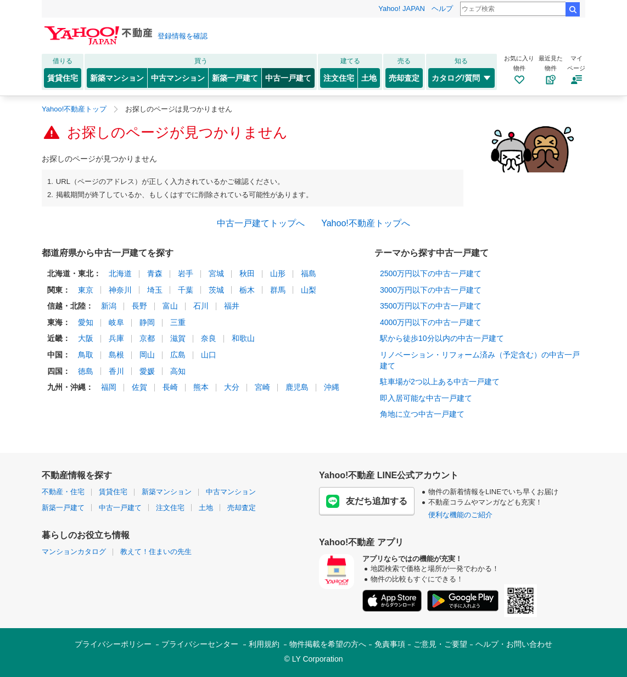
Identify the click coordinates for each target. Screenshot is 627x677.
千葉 (185, 290)
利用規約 (264, 644)
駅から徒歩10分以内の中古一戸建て (442, 338)
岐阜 (116, 322)
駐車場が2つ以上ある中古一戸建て (440, 381)
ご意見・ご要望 (440, 644)
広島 (178, 354)
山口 (208, 354)
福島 (308, 273)
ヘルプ (442, 8)
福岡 (108, 387)
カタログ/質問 (461, 78)
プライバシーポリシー (113, 644)
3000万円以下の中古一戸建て (431, 290)
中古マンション (178, 78)
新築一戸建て (235, 78)
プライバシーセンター (199, 644)
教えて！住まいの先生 (156, 551)
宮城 (216, 273)
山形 (277, 273)
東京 (85, 290)
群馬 (277, 290)
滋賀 (178, 338)
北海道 (120, 273)
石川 (201, 305)
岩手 (185, 273)
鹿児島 (297, 387)
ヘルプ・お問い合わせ (513, 644)
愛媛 (147, 371)
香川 (116, 371)
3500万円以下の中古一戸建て (431, 305)
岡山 (147, 354)
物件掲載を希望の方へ (327, 644)
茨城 (216, 290)
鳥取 (85, 354)
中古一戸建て (288, 78)
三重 (178, 322)
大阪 (85, 338)
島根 (116, 354)
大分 (231, 387)
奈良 (208, 338)
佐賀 (139, 387)
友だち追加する (366, 501)
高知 (178, 371)
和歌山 (243, 338)
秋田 (247, 273)
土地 (369, 78)
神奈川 (120, 290)
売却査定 (404, 78)
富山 (170, 305)
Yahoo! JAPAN (401, 8)
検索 (573, 9)
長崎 (170, 387)
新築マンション (117, 78)
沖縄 (331, 387)
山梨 (308, 290)
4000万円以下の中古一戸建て (431, 322)
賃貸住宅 (62, 78)
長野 (139, 305)
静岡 (147, 322)
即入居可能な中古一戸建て (426, 398)
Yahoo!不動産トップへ (365, 223)
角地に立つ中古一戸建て (422, 414)
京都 (147, 338)
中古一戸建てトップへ (261, 223)
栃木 (247, 290)
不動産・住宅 (63, 492)
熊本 (201, 387)
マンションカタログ (74, 551)
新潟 (108, 305)
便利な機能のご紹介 (460, 515)
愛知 (85, 322)
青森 (155, 273)
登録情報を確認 (183, 36)
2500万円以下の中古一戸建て (431, 273)
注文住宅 (338, 78)
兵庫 (116, 338)
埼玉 (155, 290)
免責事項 (389, 644)
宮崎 (262, 387)
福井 (231, 305)
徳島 (85, 371)
